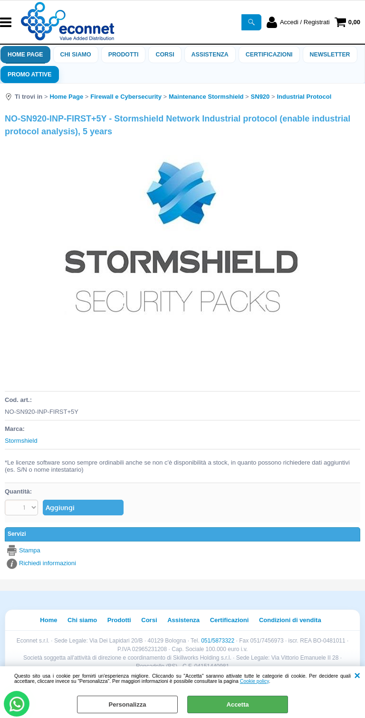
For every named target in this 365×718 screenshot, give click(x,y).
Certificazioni (269, 54)
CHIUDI (357, 676)
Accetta (238, 704)
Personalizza (127, 704)
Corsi (164, 54)
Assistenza (183, 620)
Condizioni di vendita (290, 620)
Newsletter (330, 54)
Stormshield (21, 440)
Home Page (25, 54)
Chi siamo (75, 54)
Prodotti (123, 54)
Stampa (29, 550)
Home (48, 620)
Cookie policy (254, 681)
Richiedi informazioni (47, 563)
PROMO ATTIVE (30, 74)
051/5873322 (217, 640)
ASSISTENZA (210, 54)
